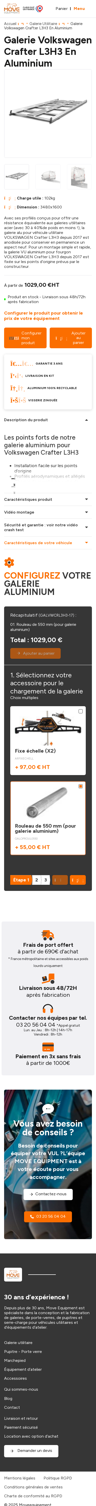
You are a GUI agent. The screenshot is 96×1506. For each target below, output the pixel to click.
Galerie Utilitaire (43, 23)
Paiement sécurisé (21, 1427)
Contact (12, 1407)
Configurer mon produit (25, 338)
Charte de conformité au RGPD (33, 1495)
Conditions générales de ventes (33, 1487)
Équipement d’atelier (23, 1369)
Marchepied (15, 1360)
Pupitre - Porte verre (23, 1351)
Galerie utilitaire (18, 1342)
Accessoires (15, 1378)
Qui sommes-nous (21, 1389)
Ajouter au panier (71, 338)
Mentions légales (19, 1478)
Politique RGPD (58, 1478)
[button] (78, 880)
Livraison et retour (21, 1418)
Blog (8, 1398)
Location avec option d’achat (31, 1436)
